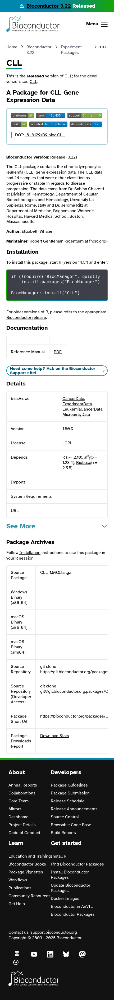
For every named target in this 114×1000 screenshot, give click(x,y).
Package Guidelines (69, 785)
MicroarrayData (76, 414)
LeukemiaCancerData (82, 409)
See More (20, 526)
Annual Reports (22, 785)
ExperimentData (77, 404)
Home (11, 47)
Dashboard (18, 817)
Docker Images (65, 898)
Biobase (83, 462)
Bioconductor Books (27, 864)
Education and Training (29, 856)
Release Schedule (68, 801)
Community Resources (29, 896)
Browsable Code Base (71, 824)
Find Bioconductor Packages (77, 864)
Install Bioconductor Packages (70, 874)
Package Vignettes (25, 872)
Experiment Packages (71, 49)
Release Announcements (74, 809)
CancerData (73, 398)
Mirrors (14, 809)
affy (87, 457)
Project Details (22, 824)
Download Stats (54, 735)
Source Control (65, 817)
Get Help (16, 903)
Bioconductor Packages (73, 914)
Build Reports (63, 832)
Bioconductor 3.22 (48, 6)
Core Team (18, 801)
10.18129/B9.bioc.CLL (45, 135)
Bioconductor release (26, 317)
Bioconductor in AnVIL (72, 906)
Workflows (17, 880)
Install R (58, 856)
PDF (58, 352)
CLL (33, 81)
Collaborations (21, 793)
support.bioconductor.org (53, 932)
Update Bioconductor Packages (70, 888)
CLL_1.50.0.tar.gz (55, 572)
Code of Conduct (24, 832)
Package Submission (70, 793)
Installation (29, 552)
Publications (19, 888)
